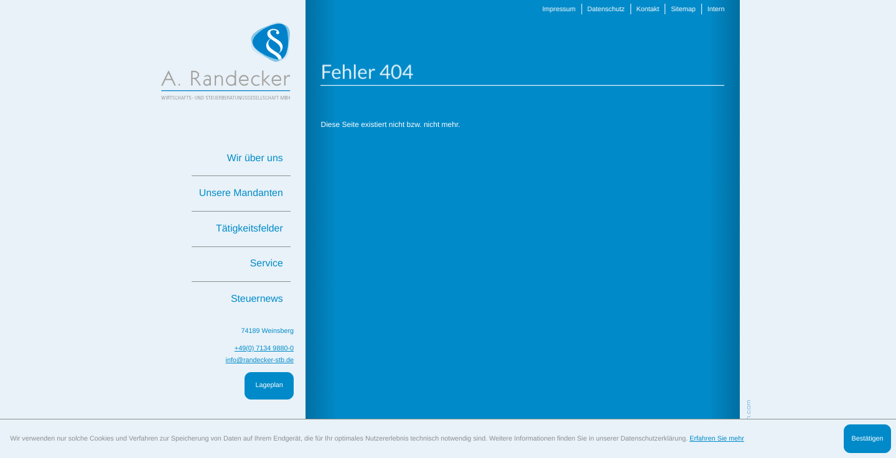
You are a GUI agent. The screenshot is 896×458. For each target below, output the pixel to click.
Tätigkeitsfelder (249, 228)
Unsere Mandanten (241, 193)
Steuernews (257, 299)
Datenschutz (602, 9)
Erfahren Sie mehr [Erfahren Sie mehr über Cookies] (716, 438)
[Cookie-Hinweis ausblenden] (867, 438)
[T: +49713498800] (264, 349)
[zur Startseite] (226, 61)
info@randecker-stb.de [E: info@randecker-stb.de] (260, 360)
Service (266, 263)
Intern (710, 9)
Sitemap (678, 9)
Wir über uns (255, 158)
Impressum (555, 9)
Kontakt (644, 9)
